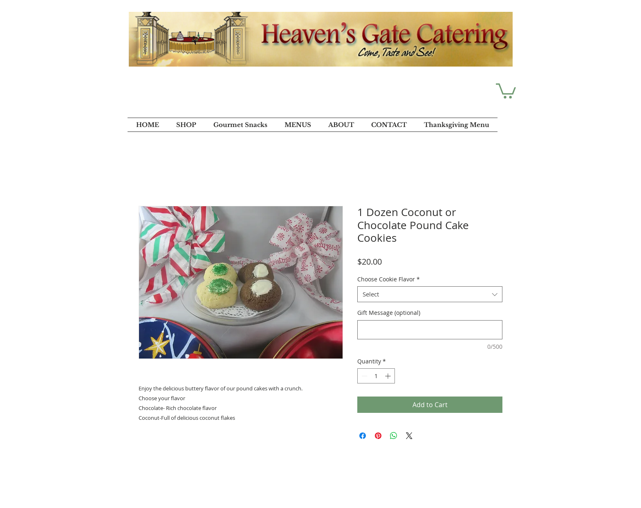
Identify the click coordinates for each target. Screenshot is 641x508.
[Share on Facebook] (363, 436)
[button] (506, 90)
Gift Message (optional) (388, 312)
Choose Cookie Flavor (388, 279)
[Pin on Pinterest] (378, 436)
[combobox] (429, 294)
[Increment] (388, 376)
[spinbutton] (376, 376)
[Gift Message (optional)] (430, 330)
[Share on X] (409, 436)
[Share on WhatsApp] (394, 436)
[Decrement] (364, 376)
